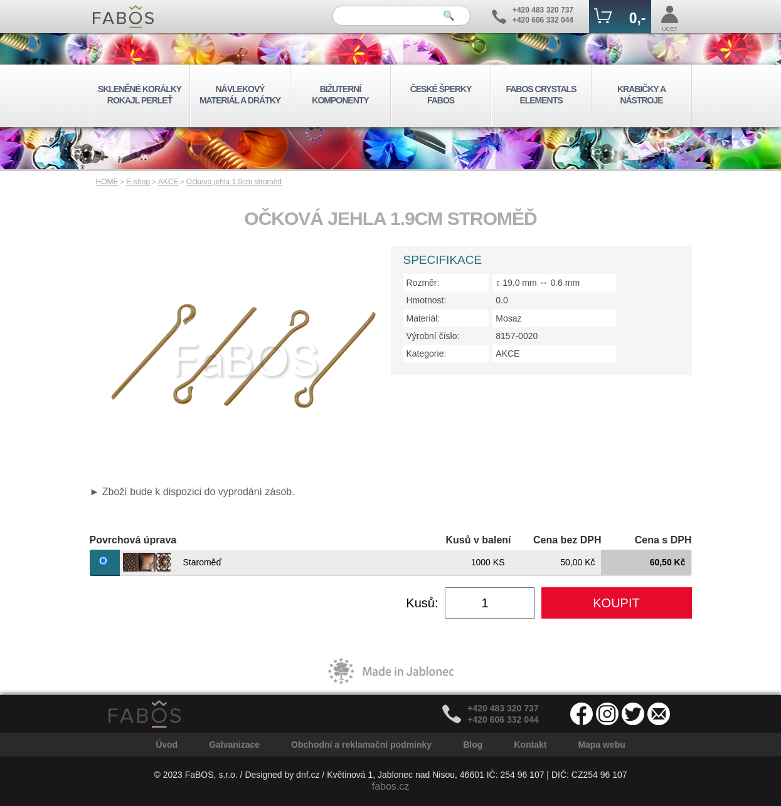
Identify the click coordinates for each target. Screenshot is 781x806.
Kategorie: (426, 353)
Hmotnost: (426, 300)
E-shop (138, 181)
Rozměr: (423, 283)
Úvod (167, 745)
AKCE (168, 181)
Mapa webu (601, 745)
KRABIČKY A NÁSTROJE (641, 94)
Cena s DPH (663, 540)
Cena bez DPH (567, 540)
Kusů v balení (478, 540)
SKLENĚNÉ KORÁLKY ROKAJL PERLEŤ (139, 94)
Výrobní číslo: (433, 336)
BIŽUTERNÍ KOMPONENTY (340, 94)
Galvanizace (234, 745)
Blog (472, 745)
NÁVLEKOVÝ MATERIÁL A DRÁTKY (239, 94)
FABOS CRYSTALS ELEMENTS (541, 94)
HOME (107, 181)
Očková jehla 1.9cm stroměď (234, 181)
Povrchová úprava (133, 540)
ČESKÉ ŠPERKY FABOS (441, 94)
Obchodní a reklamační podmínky (361, 745)
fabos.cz (391, 786)
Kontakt (530, 745)
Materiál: (423, 318)
